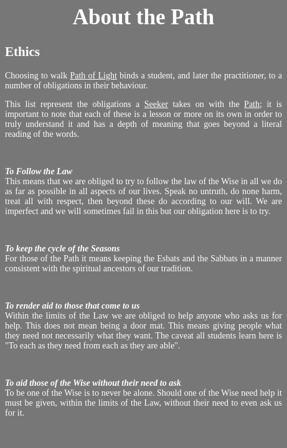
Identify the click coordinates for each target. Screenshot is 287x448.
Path (252, 104)
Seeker (156, 104)
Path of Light (93, 75)
